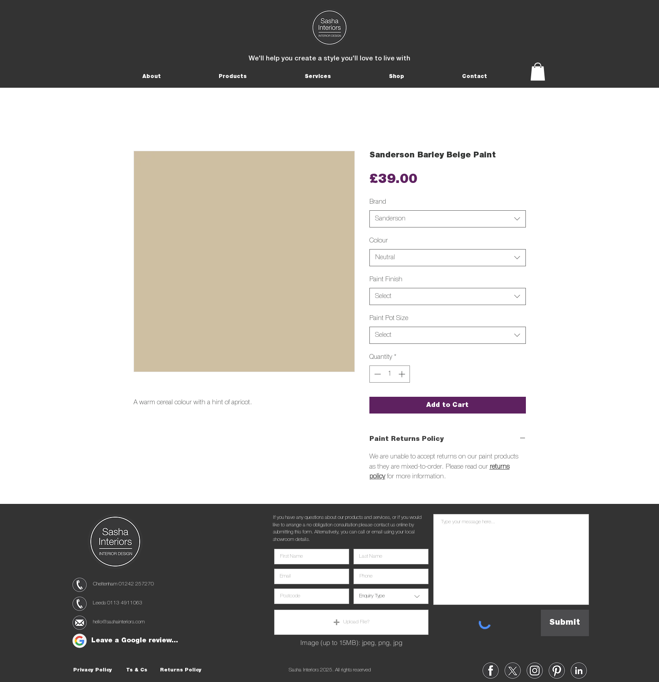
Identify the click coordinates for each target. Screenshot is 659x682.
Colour (378, 241)
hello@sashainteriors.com (119, 621)
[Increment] (403, 374)
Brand (377, 202)
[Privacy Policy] (93, 671)
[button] (152, 76)
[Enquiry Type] (391, 596)
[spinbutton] (389, 374)
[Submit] (565, 623)
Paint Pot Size (388, 318)
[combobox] (447, 218)
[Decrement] (377, 374)
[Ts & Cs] (137, 671)
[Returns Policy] (181, 671)
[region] (80, 585)
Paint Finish (385, 279)
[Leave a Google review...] (135, 640)
